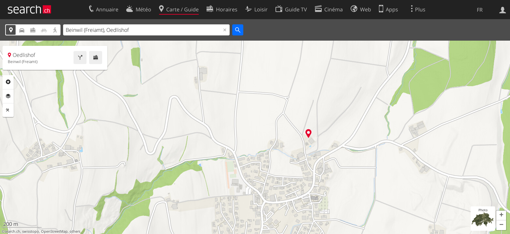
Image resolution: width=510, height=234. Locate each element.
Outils (8, 110)
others (75, 231)
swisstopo (30, 231)
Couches (8, 96)
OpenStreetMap (54, 231)
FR (480, 9)
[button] (501, 215)
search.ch (12, 231)
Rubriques (8, 82)
